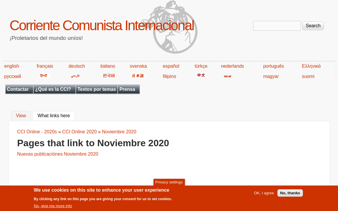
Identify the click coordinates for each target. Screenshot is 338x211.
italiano (107, 66)
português (273, 66)
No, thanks (290, 195)
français (45, 66)
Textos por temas (97, 89)
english (11, 66)
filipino (169, 76)
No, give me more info (53, 208)
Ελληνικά (311, 66)
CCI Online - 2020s (37, 131)
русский (12, 76)
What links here (56, 115)
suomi (308, 76)
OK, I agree (264, 195)
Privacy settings (169, 184)
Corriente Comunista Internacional (102, 25)
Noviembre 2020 (119, 131)
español (171, 66)
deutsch (76, 66)
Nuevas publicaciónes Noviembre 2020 (58, 154)
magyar (271, 76)
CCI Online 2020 (79, 131)
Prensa (127, 89)
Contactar (18, 89)
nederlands (232, 66)
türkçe (201, 66)
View (21, 115)
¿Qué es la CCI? (53, 89)
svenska (138, 66)
